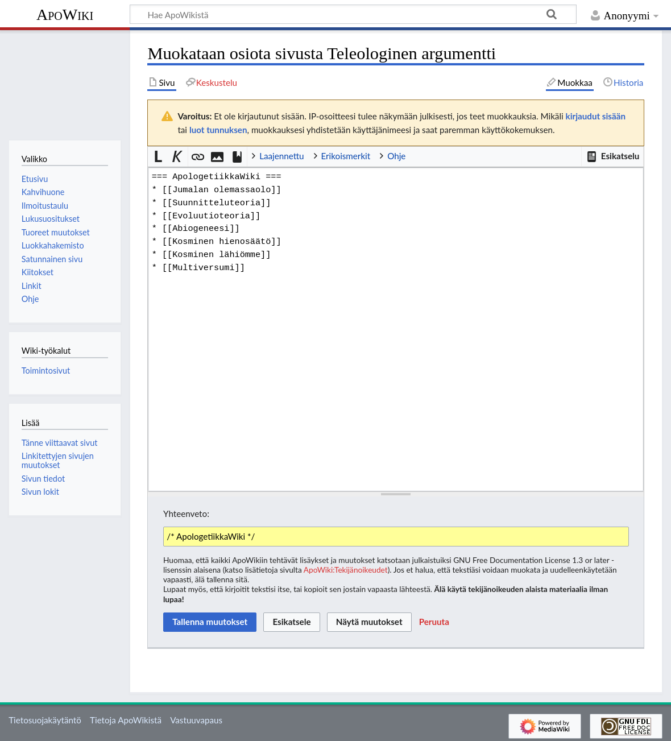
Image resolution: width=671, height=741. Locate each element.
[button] (612, 156)
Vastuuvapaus (196, 720)
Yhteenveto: (186, 513)
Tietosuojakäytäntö (45, 720)
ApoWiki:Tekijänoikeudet (346, 569)
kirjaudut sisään (596, 116)
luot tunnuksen (218, 130)
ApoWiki (64, 14)
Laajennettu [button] (281, 156)
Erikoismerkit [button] (346, 156)
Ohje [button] (396, 156)
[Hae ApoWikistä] (353, 14)
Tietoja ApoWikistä (125, 720)
